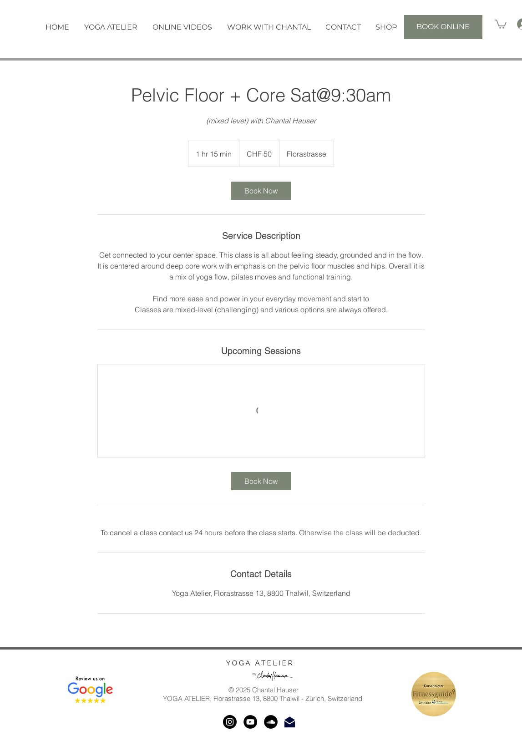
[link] (261, 191)
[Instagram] (230, 722)
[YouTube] (250, 722)
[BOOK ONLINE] (443, 27)
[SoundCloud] (271, 722)
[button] (111, 27)
